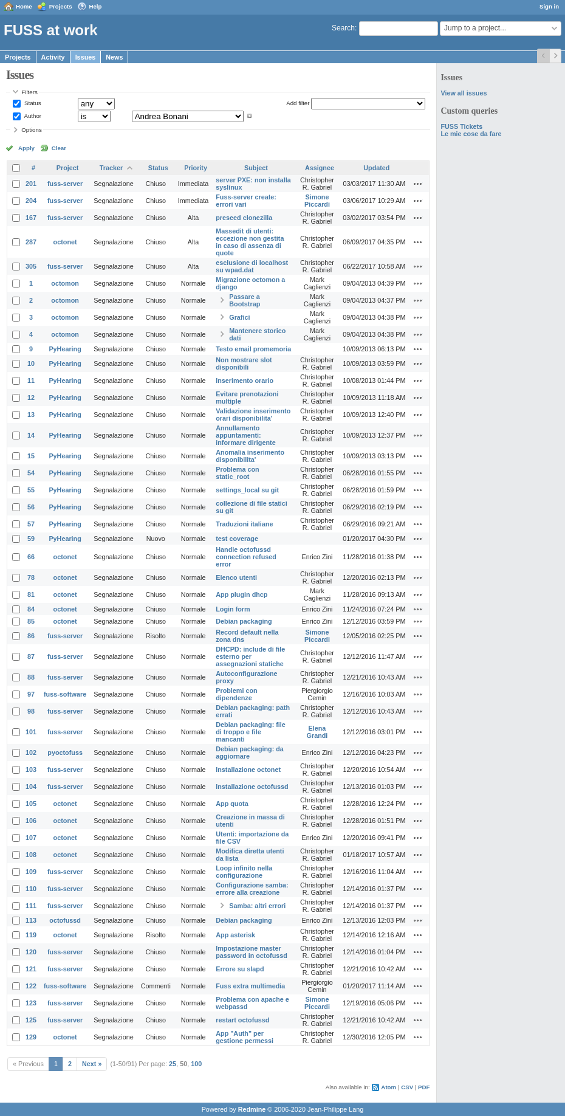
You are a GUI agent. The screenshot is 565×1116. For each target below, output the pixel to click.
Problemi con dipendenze (236, 694)
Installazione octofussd (252, 786)
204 (31, 200)
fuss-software (65, 694)
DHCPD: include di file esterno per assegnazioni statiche (250, 656)
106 (31, 820)
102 (31, 752)
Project (67, 167)
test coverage (237, 538)
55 (31, 490)
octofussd (65, 920)
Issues (85, 57)
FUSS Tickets (461, 126)
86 (31, 635)
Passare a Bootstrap (244, 300)
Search (343, 28)
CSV (407, 1087)
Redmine (252, 1109)
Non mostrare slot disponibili (244, 363)
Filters (29, 92)
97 (31, 694)
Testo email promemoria (253, 349)
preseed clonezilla (244, 217)
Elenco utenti (236, 577)
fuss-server (65, 183)
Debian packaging (244, 621)
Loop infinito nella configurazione (244, 871)
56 (31, 507)
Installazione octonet (248, 769)
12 (31, 397)
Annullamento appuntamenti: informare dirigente (245, 435)
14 (31, 435)
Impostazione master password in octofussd (251, 952)
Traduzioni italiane (244, 524)
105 (31, 803)
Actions (418, 183)
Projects (60, 6)
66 (31, 556)
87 (31, 656)
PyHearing (65, 349)
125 (31, 1020)
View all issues (463, 93)
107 (31, 837)
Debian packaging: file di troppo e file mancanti (251, 732)
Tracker (111, 167)
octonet (65, 242)
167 (31, 217)
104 (31, 786)
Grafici (239, 317)
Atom (388, 1087)
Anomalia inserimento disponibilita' (250, 456)
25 (172, 1063)
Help (95, 6)
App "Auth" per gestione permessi (244, 1037)
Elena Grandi (317, 732)
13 (31, 414)
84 (31, 609)
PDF (424, 1087)
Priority (195, 167)
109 (31, 871)
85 (31, 621)
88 (31, 677)
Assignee (319, 167)
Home (24, 6)
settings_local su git (247, 490)
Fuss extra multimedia (250, 986)
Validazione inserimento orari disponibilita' (253, 414)
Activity (53, 57)
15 (31, 456)
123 (31, 1003)
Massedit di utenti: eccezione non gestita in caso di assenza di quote (250, 242)
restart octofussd (242, 1020)
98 (31, 711)
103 (31, 769)
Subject (256, 167)
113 (31, 920)
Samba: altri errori (257, 905)
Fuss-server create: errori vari (246, 200)
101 (31, 731)
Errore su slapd (240, 969)
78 (31, 577)
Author (31, 115)
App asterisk (235, 935)
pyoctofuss (65, 752)
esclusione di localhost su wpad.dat (252, 266)
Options (31, 129)
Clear (59, 148)
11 (31, 380)
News (114, 57)
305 (31, 266)
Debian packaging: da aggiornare (250, 752)
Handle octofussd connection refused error (246, 557)
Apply (26, 148)
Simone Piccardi (317, 200)
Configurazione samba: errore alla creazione (252, 888)
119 (31, 935)
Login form (233, 609)
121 (31, 969)
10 (31, 363)
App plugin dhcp (241, 594)
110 (31, 888)
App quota (232, 803)
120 (31, 952)
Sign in (549, 6)
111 (31, 905)
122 (31, 986)
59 (31, 538)
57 (31, 524)
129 (31, 1037)
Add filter (297, 103)
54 (31, 473)
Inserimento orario (244, 380)
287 (31, 242)
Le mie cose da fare (470, 133)
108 (31, 854)
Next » (91, 1063)
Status (31, 103)
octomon (65, 283)
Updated (376, 167)
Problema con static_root (237, 473)
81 (31, 594)
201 (31, 183)
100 (196, 1063)
